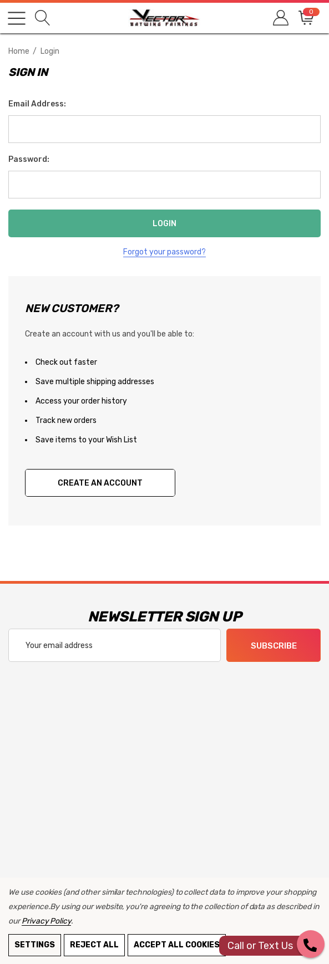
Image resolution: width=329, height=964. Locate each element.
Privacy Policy (46, 921)
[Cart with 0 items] (305, 18)
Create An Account (100, 483)
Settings (34, 945)
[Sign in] (279, 18)
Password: (28, 159)
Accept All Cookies (177, 945)
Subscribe (274, 646)
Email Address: (37, 104)
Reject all (94, 945)
